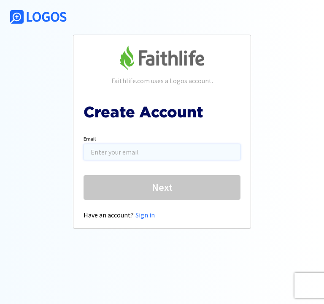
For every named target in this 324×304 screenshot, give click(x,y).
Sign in (145, 215)
